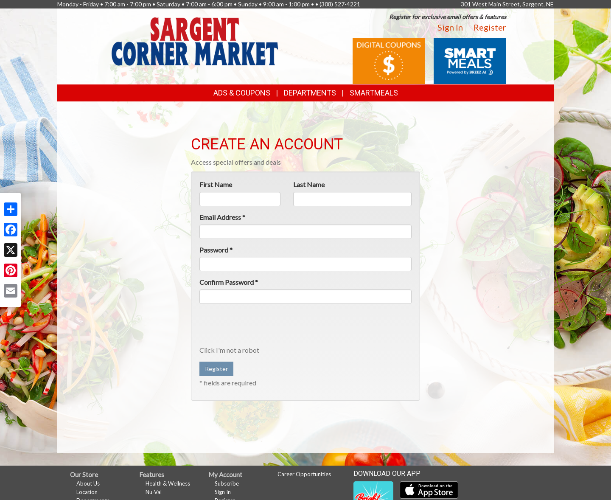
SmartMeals (374, 92)
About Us (88, 483)
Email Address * (222, 217)
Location (87, 492)
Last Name (309, 184)
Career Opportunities (304, 474)
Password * (216, 250)
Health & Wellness (168, 483)
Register (490, 27)
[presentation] (263, 326)
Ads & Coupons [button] (241, 92)
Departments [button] (310, 92)
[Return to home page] (195, 40)
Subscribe (227, 483)
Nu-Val (154, 492)
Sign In (450, 27)
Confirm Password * (228, 282)
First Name (215, 184)
